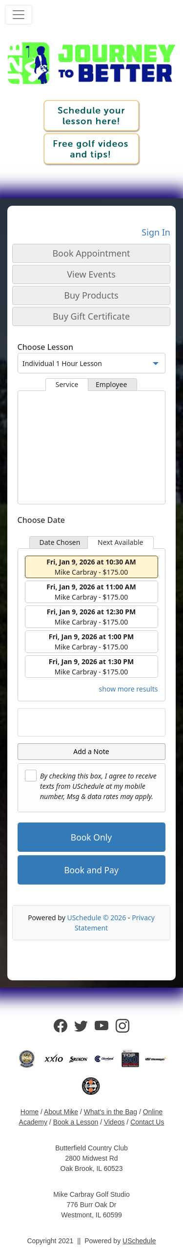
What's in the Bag (110, 1112)
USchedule (139, 1241)
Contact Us (147, 1122)
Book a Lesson (76, 1122)
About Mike (61, 1112)
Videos (114, 1122)
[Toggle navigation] (18, 14)
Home (29, 1112)
